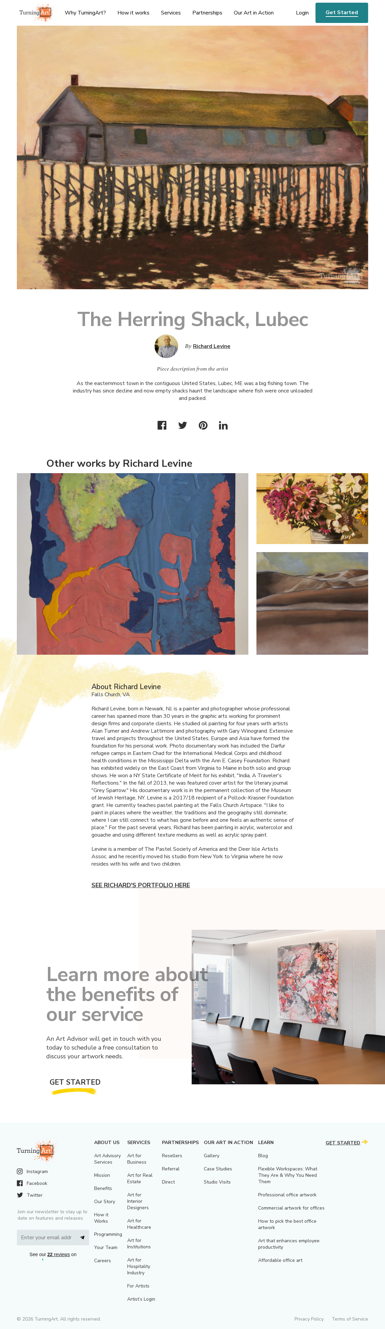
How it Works (101, 1218)
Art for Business (136, 1158)
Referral (171, 1169)
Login (302, 13)
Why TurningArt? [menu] (85, 13)
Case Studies (218, 1169)
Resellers (172, 1155)
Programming (108, 1234)
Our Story (104, 1201)
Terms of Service (350, 1319)
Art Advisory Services (107, 1158)
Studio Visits (217, 1182)
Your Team (105, 1247)
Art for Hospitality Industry (138, 1266)
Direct (168, 1182)
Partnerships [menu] (207, 13)
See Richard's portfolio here (140, 885)
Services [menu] (171, 13)
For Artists (138, 1286)
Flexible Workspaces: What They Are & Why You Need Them (287, 1175)
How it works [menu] (133, 13)
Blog (263, 1155)
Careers (102, 1260)
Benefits (103, 1188)
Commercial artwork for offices (291, 1208)
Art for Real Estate (140, 1178)
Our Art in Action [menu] (254, 13)
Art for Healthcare (139, 1224)
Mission (102, 1175)
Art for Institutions (139, 1243)
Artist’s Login (141, 1299)
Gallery (211, 1155)
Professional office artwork (287, 1195)
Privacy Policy (309, 1319)
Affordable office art (280, 1260)
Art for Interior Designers (138, 1201)
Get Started (342, 12)
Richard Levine (211, 346)
